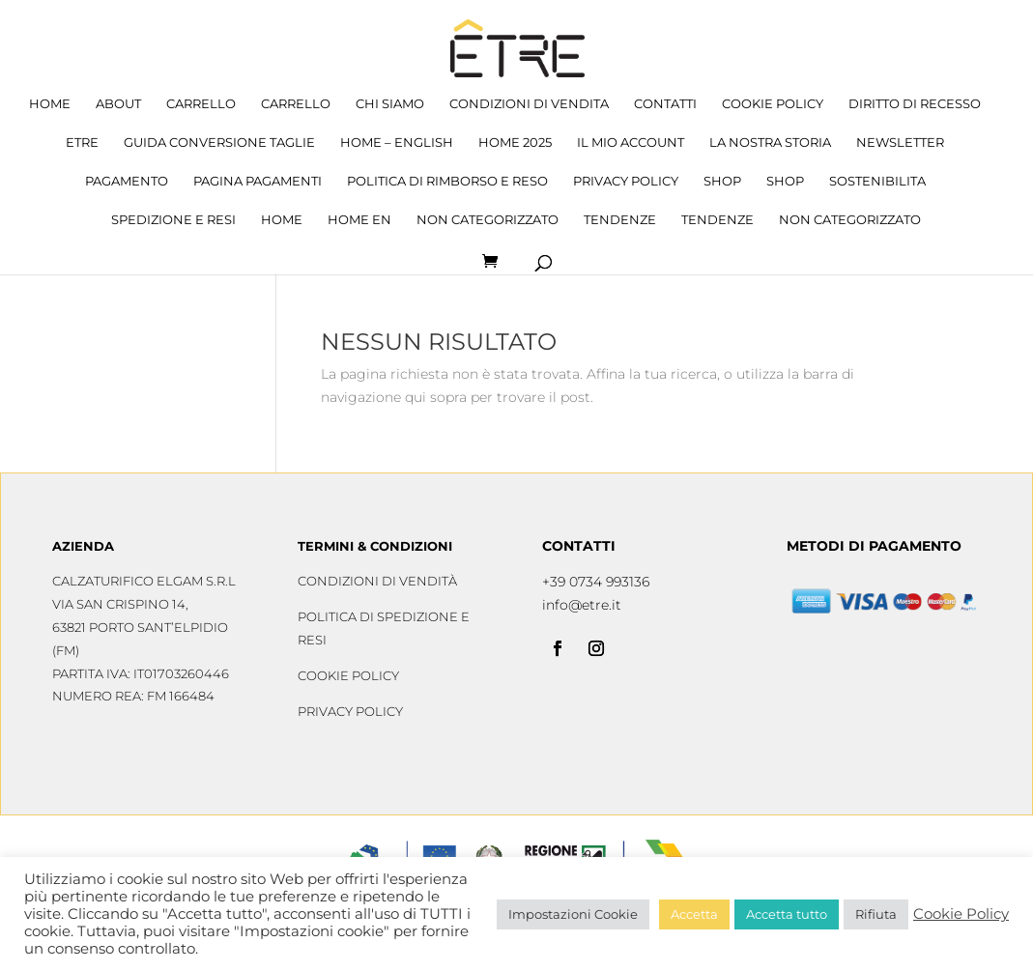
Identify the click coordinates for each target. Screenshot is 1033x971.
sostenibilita (877, 181)
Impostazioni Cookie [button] (573, 914)
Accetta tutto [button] (786, 914)
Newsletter (900, 142)
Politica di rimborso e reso (447, 181)
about (118, 104)
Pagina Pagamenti (257, 181)
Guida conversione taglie (219, 142)
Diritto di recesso (914, 104)
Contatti (665, 104)
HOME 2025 (515, 142)
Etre (82, 142)
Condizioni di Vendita (529, 104)
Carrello (201, 104)
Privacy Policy (625, 181)
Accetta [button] (694, 914)
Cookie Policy (772, 104)
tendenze (620, 220)
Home (50, 104)
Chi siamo (390, 104)
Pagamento (126, 181)
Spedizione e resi (173, 220)
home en (359, 220)
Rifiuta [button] (876, 914)
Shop (722, 181)
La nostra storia (770, 142)
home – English (396, 142)
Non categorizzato (487, 220)
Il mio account (630, 142)
